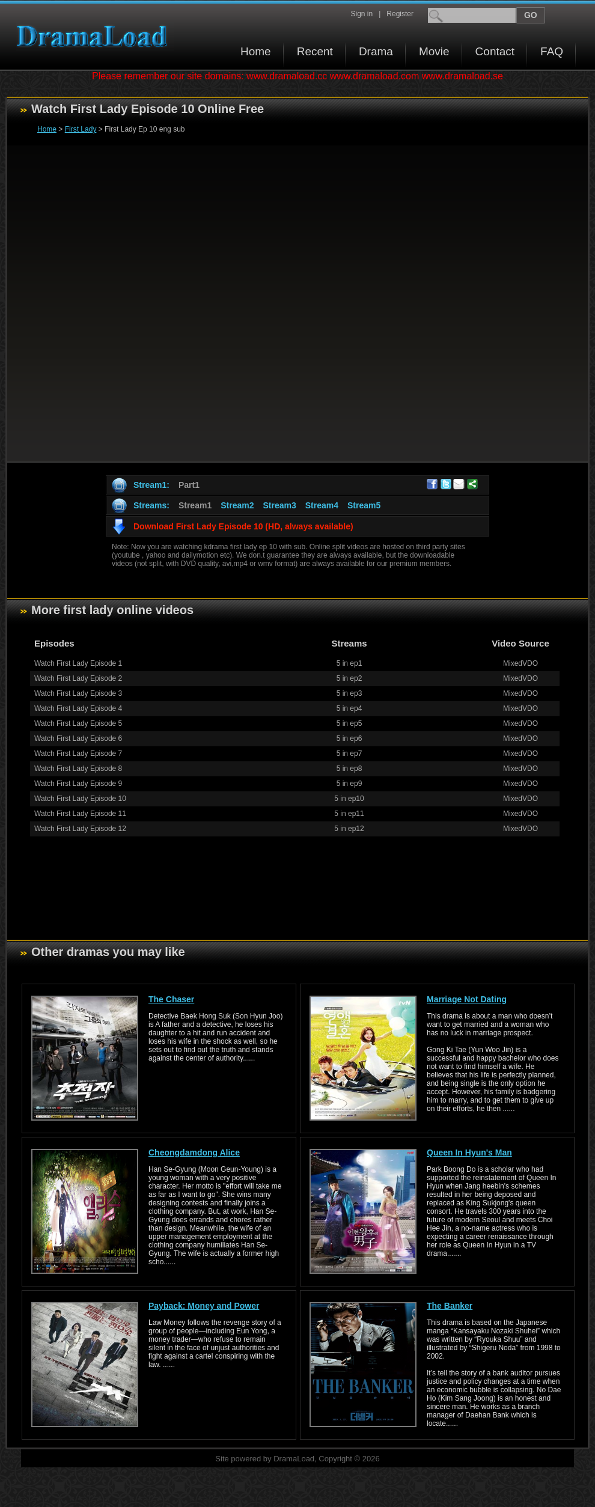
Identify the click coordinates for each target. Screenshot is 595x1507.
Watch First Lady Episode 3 (78, 693)
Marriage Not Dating (467, 999)
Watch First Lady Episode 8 (78, 768)
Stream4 (321, 505)
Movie (434, 51)
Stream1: (151, 485)
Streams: (151, 505)
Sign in (361, 14)
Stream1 (195, 505)
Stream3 (279, 505)
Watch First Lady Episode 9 (78, 783)
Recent (315, 51)
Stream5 (363, 505)
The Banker (449, 1306)
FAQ (551, 51)
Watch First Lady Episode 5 (78, 723)
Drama (376, 51)
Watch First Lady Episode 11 (80, 813)
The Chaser (171, 999)
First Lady (81, 129)
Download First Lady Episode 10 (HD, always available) (243, 526)
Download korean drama (95, 36)
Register (399, 14)
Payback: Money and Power (203, 1306)
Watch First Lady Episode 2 (78, 678)
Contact (494, 51)
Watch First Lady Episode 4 (78, 708)
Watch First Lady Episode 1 (78, 663)
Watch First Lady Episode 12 (80, 828)
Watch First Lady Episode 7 (78, 753)
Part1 (189, 485)
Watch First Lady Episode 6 (78, 738)
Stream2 (237, 505)
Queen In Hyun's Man (469, 1152)
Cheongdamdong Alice (194, 1152)
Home (255, 51)
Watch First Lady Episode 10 (80, 798)
